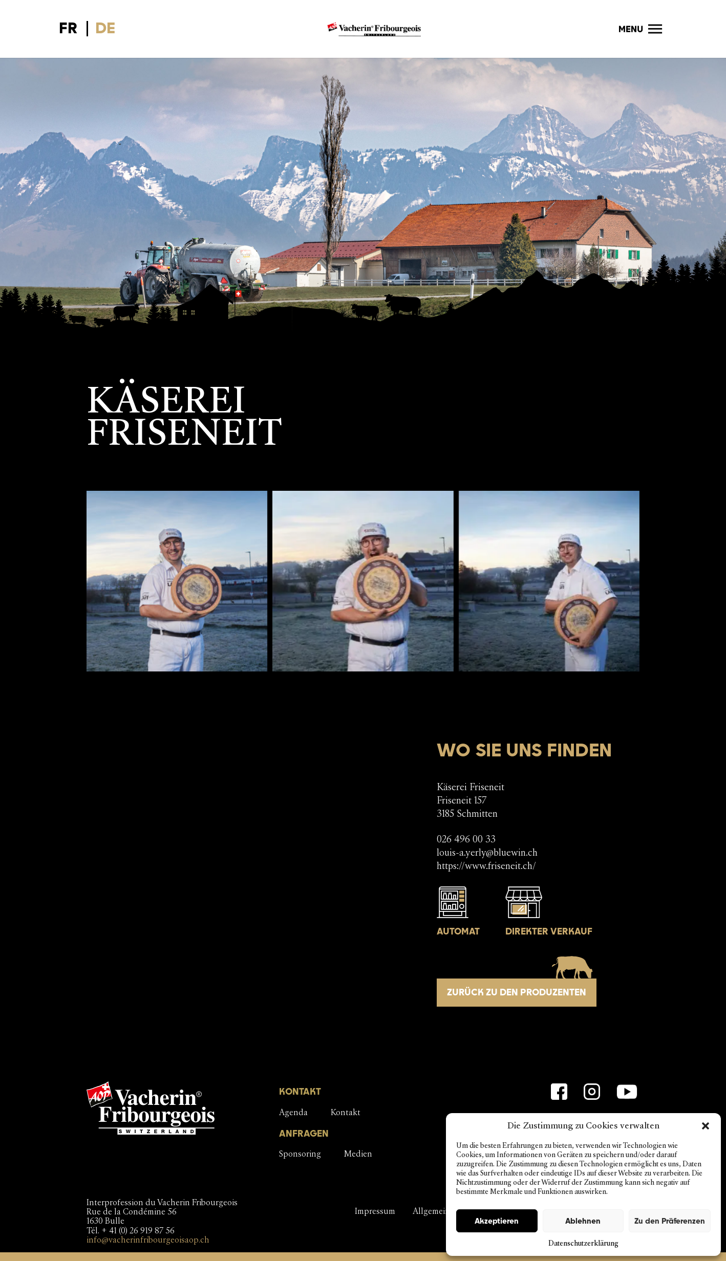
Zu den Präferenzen (669, 1221)
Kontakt (345, 1112)
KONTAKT (300, 1091)
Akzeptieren (497, 1221)
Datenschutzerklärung (583, 1243)
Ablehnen (583, 1221)
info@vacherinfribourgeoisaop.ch (148, 1240)
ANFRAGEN (304, 1133)
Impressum (375, 1211)
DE (105, 27)
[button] (705, 1126)
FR (68, 27)
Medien (358, 1154)
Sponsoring (300, 1154)
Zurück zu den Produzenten (516, 992)
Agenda (293, 1112)
